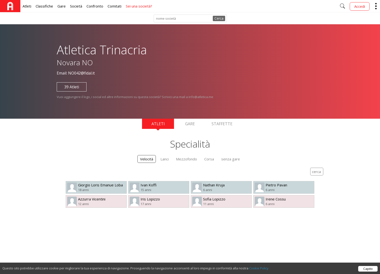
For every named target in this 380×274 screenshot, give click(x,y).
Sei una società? (139, 6)
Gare (61, 6)
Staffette (222, 123)
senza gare (230, 159)
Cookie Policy (259, 268)
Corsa (209, 159)
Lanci (164, 159)
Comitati (114, 6)
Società (76, 6)
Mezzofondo (186, 159)
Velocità (146, 159)
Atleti (27, 6)
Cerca (218, 18)
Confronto (95, 6)
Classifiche (44, 6)
